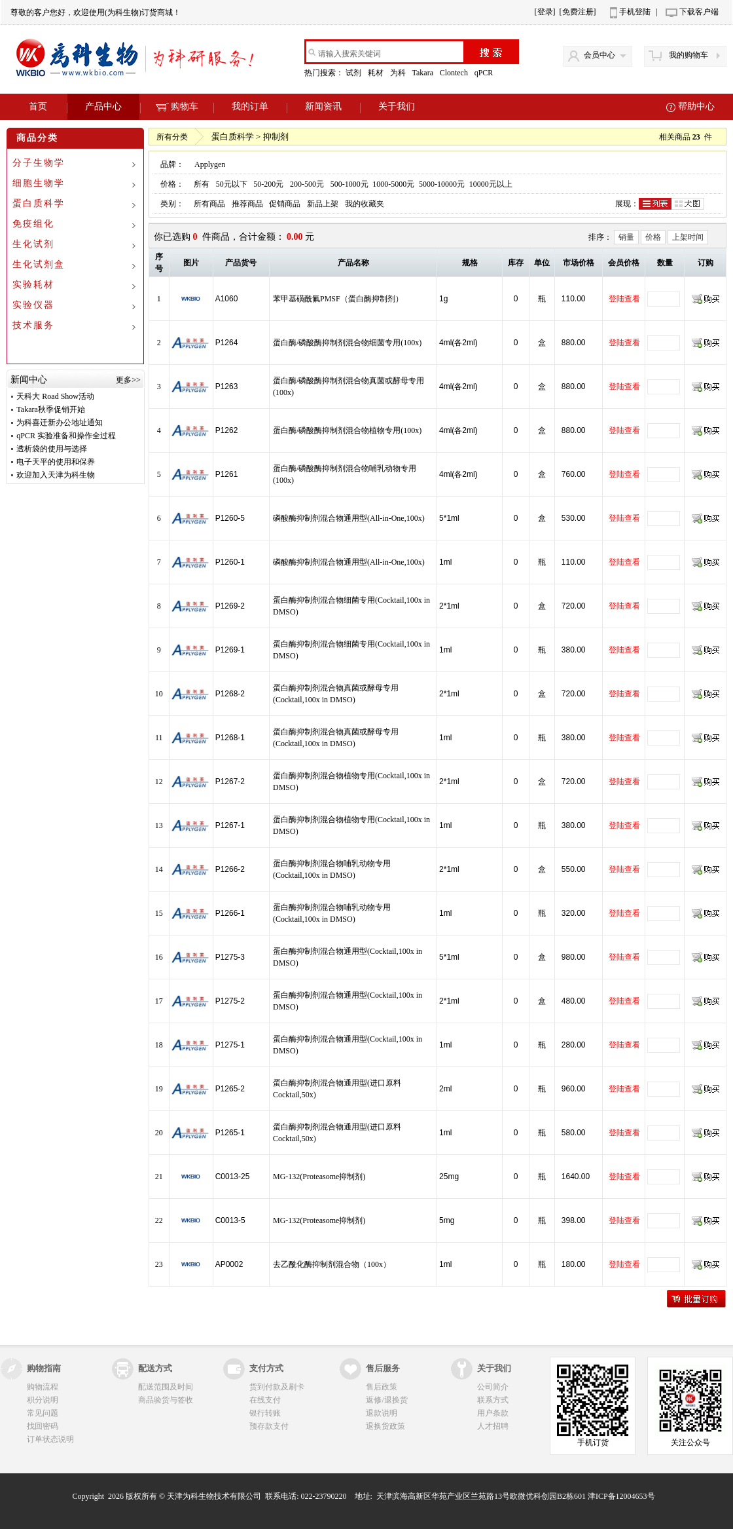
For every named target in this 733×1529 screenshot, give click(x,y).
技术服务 (33, 325)
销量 (626, 237)
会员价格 (623, 262)
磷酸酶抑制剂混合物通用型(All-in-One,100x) (349, 518)
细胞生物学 (38, 183)
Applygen (209, 164)
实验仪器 (33, 305)
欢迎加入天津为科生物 (55, 475)
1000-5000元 (393, 184)
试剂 (354, 72)
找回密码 (42, 1426)
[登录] (545, 11)
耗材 (376, 72)
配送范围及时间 (165, 1386)
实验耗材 (33, 285)
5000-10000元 (442, 184)
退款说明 (381, 1413)
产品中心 (103, 106)
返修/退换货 (386, 1400)
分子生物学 (38, 163)
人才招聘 (493, 1426)
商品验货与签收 (165, 1400)
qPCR (484, 72)
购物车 (177, 106)
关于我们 (396, 106)
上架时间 (688, 237)
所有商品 (209, 203)
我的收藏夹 (364, 203)
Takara (423, 72)
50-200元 (268, 184)
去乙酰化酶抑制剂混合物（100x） (332, 1264)
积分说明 (42, 1400)
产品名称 (353, 262)
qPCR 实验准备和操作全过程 (66, 435)
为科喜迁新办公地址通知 (59, 422)
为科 (399, 72)
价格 (653, 237)
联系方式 (493, 1400)
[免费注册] (578, 11)
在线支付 (265, 1400)
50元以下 (231, 184)
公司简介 (493, 1386)
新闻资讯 (323, 106)
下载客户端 (699, 11)
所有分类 (172, 137)
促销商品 (284, 203)
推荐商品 (247, 203)
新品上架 (322, 203)
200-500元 (307, 184)
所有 (201, 184)
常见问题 (42, 1413)
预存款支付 (269, 1426)
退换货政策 (385, 1426)
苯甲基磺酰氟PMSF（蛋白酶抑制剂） (338, 298)
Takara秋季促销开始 (50, 409)
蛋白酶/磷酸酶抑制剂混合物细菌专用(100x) (347, 342)
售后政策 (381, 1386)
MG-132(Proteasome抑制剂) (319, 1176)
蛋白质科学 (38, 203)
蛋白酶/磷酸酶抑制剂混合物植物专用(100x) (347, 430)
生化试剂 (33, 244)
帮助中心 (696, 106)
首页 (38, 106)
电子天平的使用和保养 (55, 461)
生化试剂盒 (38, 264)
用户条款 (493, 1413)
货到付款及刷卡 (276, 1386)
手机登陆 (635, 11)
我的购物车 (688, 55)
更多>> (128, 380)
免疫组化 (33, 224)
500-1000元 (349, 184)
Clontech (455, 72)
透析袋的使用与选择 (51, 448)
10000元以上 (490, 184)
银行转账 (265, 1413)
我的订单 (250, 106)
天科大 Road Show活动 (55, 396)
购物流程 (42, 1386)
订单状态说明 (50, 1439)
